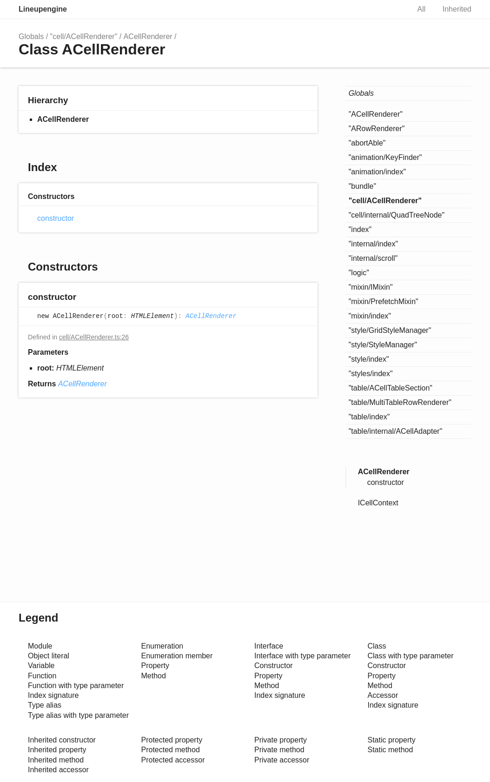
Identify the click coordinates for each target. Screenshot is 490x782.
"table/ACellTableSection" (390, 388)
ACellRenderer (148, 36)
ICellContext (378, 503)
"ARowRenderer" (377, 129)
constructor (55, 218)
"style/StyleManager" (383, 345)
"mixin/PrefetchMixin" (383, 301)
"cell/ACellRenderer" (84, 36)
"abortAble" (367, 143)
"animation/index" (377, 172)
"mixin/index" (370, 316)
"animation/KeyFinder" (385, 157)
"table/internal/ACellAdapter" (396, 431)
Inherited (457, 9)
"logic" (359, 273)
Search (393, 9)
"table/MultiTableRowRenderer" (400, 402)
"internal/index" (373, 244)
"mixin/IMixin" (371, 287)
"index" (360, 229)
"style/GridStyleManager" (390, 330)
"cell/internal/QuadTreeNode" (396, 215)
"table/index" (369, 417)
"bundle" (362, 186)
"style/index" (369, 359)
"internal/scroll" (373, 258)
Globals (31, 36)
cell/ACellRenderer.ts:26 (94, 337)
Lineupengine (43, 9)
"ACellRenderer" (376, 114)
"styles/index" (371, 374)
